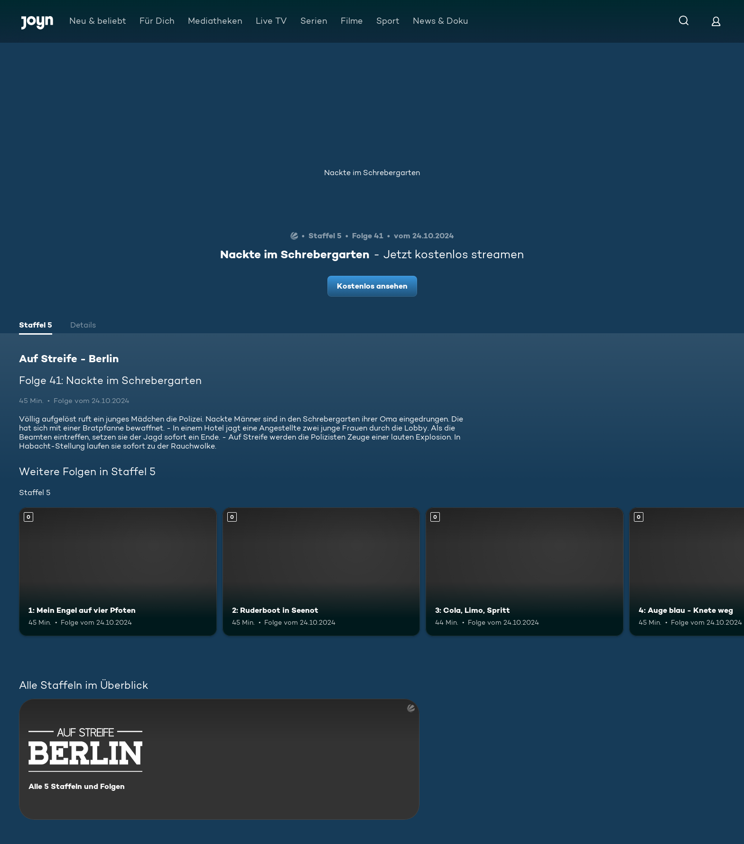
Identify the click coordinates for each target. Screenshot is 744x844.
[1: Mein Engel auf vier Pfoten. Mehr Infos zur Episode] (118, 571)
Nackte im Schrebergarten (372, 172)
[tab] (35, 326)
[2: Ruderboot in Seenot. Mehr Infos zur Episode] (321, 571)
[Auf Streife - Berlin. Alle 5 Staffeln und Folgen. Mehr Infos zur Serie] (219, 759)
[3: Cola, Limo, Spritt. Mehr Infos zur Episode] (524, 571)
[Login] (716, 21)
